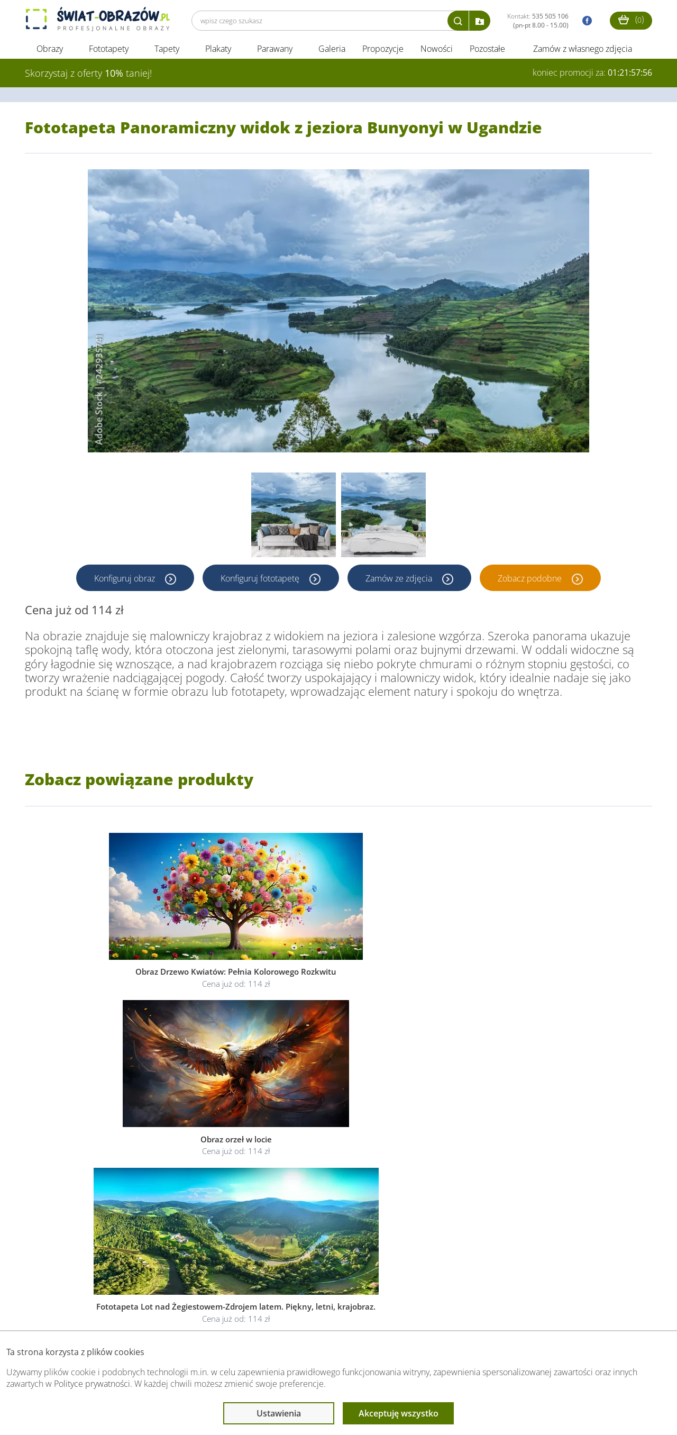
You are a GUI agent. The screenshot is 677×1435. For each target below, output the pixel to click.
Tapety (166, 52)
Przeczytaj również (284, 1309)
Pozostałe (488, 52)
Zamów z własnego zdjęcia (582, 52)
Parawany (274, 52)
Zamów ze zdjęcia (400, 581)
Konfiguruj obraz (124, 581)
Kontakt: (538, 21)
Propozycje (383, 52)
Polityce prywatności (92, 1383)
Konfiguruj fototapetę (260, 581)
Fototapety (109, 52)
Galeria (331, 52)
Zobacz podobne (532, 581)
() (631, 19)
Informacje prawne (169, 1309)
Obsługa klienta (61, 1309)
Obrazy (49, 52)
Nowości (436, 52)
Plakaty (218, 52)
